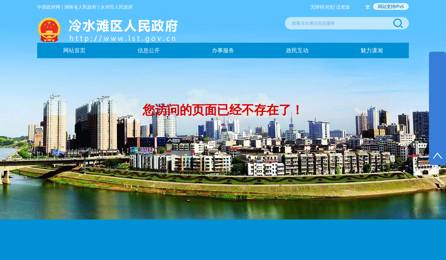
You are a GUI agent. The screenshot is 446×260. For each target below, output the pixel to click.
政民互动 (297, 50)
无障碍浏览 (322, 7)
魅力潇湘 (372, 50)
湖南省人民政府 (80, 7)
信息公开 (149, 50)
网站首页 (74, 50)
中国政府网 (48, 7)
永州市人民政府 (116, 7)
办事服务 (223, 50)
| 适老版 (342, 7)
